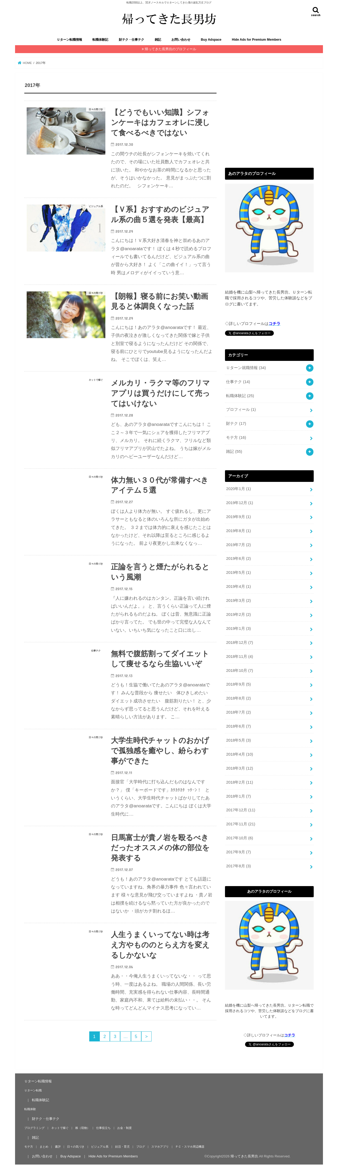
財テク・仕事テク (131, 39)
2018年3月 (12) (239, 768)
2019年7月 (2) (238, 544)
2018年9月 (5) (238, 684)
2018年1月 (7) (238, 796)
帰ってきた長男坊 (244, 1156)
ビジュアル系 (100, 1146)
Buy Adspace (211, 39)
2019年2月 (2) (238, 614)
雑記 (158, 39)
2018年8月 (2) (238, 698)
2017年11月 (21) (240, 824)
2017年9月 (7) (238, 852)
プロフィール (241, 409)
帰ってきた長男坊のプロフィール (170, 49)
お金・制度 (124, 1127)
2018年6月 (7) (238, 726)
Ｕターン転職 (33, 1090)
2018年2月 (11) (239, 782)
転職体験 (30, 1108)
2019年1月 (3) (238, 628)
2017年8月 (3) (238, 866)
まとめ (44, 1146)
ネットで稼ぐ (60, 1127)
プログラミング (34, 1127)
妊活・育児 (122, 1146)
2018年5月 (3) (238, 740)
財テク (236, 423)
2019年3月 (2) (238, 600)
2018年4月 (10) (239, 754)
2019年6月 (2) (238, 558)
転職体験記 (100, 39)
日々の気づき (75, 1146)
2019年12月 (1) (239, 502)
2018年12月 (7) (239, 642)
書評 (58, 1146)
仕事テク (238, 381)
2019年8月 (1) (238, 530)
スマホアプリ (160, 1146)
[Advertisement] (269, 119)
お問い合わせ (180, 39)
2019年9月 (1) (238, 516)
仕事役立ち (103, 1127)
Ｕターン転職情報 (69, 39)
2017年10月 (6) (239, 838)
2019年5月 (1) (238, 572)
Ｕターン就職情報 (246, 367)
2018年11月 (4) (239, 656)
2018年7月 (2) (238, 712)
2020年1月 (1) (238, 488)
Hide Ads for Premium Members (256, 39)
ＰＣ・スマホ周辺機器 (189, 1146)
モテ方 (236, 437)
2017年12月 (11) (240, 810)
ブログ (140, 1146)
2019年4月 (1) (238, 586)
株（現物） (82, 1127)
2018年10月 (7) (239, 670)
